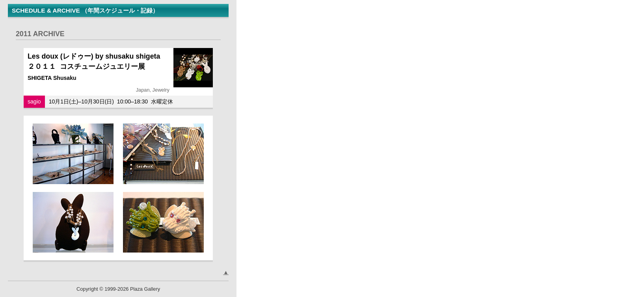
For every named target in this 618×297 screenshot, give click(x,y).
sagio (34, 101)
